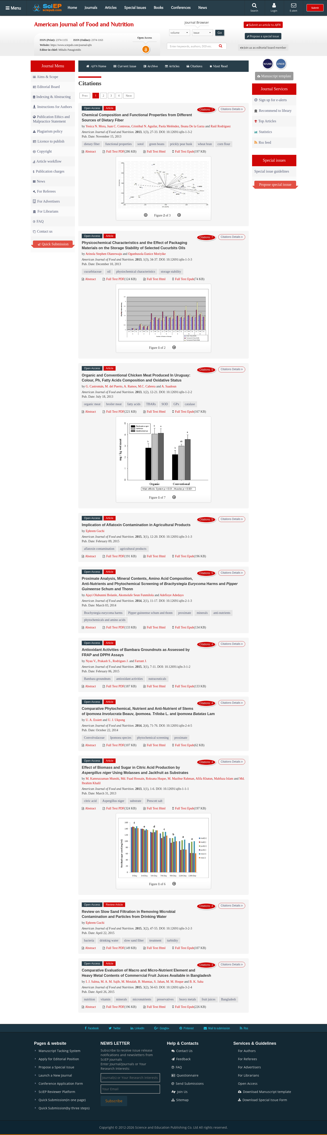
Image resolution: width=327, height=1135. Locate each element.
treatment (155, 940)
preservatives (165, 999)
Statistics (263, 132)
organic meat (92, 404)
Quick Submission (53, 244)
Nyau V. (91, 661)
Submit (315, 7)
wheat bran (205, 144)
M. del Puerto (113, 386)
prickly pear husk (181, 144)
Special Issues (135, 7)
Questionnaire (184, 1075)
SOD (164, 404)
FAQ (38, 221)
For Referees (44, 191)
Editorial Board (46, 87)
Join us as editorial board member (263, 47)
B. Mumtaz (145, 981)
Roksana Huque (156, 778)
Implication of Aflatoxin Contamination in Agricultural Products (136, 525)
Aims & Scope (45, 77)
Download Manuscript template (264, 1092)
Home (72, 7)
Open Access (248, 1083)
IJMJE (281, 63)
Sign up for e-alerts (270, 100)
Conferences (181, 7)
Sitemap (180, 1100)
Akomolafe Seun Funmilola (136, 595)
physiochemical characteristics (135, 271)
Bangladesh (228, 999)
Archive (151, 66)
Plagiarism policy (47, 131)
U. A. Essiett (94, 720)
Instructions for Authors (52, 107)
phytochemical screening (153, 737)
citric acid (90, 801)
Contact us (42, 231)
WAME (267, 63)
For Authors (247, 1051)
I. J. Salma (92, 981)
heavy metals (187, 999)
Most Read (219, 66)
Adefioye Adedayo (171, 595)
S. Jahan (159, 981)
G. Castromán (95, 386)
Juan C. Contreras (118, 126)
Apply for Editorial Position (59, 1059)
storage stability (171, 271)
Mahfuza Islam (223, 778)
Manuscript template (274, 76)
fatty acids (133, 404)
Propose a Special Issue (56, 1067)
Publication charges (48, 171)
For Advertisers (46, 201)
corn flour (224, 144)
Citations (194, 66)
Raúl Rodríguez (220, 126)
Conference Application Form (61, 1083)
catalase (190, 404)
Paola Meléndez (169, 126)
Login (274, 7)
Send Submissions (187, 1083)
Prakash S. (104, 661)
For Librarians (45, 211)
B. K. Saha (196, 981)
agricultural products (133, 548)
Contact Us (182, 1051)
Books (158, 7)
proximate (184, 613)
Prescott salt (154, 801)
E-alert (293, 7)
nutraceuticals (157, 678)
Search (254, 7)
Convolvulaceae (94, 737)
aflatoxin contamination (99, 548)
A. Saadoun (168, 386)
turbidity (172, 940)
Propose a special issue (263, 36)
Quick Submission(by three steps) (64, 1108)
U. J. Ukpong (116, 720)
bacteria (89, 940)
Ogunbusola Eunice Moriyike (147, 254)
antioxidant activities (129, 678)
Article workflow (47, 161)
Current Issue (125, 66)
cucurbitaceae (93, 271)
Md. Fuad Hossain (132, 778)
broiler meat (113, 404)
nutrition (89, 999)
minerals (202, 613)
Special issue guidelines (271, 171)
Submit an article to (263, 25)
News (202, 7)
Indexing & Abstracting (52, 97)
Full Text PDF (113, 151)
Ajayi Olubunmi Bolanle (101, 595)
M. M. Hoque (174, 981)
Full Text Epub (183, 151)
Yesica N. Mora (96, 126)
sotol (140, 144)
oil (109, 271)
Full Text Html (154, 151)
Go (220, 33)
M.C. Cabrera (147, 386)
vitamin (105, 999)
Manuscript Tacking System (59, 1051)
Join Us (179, 1092)
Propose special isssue (275, 184)
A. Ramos (130, 386)
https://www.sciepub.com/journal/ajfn (71, 45)
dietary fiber (92, 144)
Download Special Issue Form (262, 1100)
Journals (91, 7)
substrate (135, 801)
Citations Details (232, 109)
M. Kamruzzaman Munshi (102, 778)
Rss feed (262, 142)
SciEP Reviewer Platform (57, 1092)
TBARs (151, 404)
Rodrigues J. (121, 661)
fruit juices (208, 999)
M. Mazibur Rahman (181, 778)
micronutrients (142, 999)
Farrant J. (141, 661)
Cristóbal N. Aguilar (144, 126)
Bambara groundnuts (97, 678)
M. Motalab (128, 981)
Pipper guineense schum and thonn (150, 613)
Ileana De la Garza (193, 126)
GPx (176, 404)
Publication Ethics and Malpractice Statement (51, 119)
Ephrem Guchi (95, 531)
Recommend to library (273, 111)
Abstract (89, 151)
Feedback (181, 1059)
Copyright (42, 151)
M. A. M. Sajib (110, 981)
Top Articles (265, 121)
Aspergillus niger (113, 801)
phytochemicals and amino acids (104, 620)
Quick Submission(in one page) (62, 1100)
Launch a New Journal (55, 1075)
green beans (156, 144)
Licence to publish (48, 141)
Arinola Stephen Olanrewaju (104, 254)
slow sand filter (134, 940)
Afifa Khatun (204, 778)
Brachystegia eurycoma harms (103, 613)
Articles (110, 7)
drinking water (109, 940)
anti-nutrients (221, 613)
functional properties (118, 144)
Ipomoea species (120, 737)
